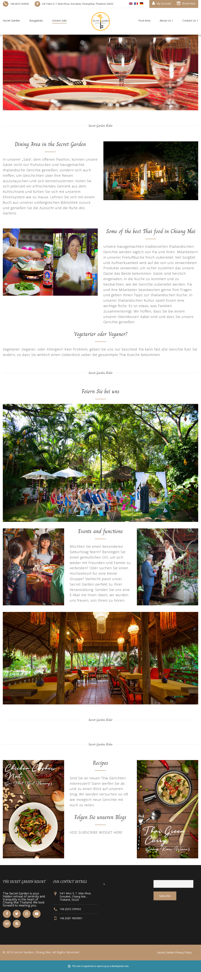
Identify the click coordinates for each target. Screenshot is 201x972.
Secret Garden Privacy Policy (174, 952)
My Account (161, 3)
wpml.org (101, 966)
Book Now (186, 3)
